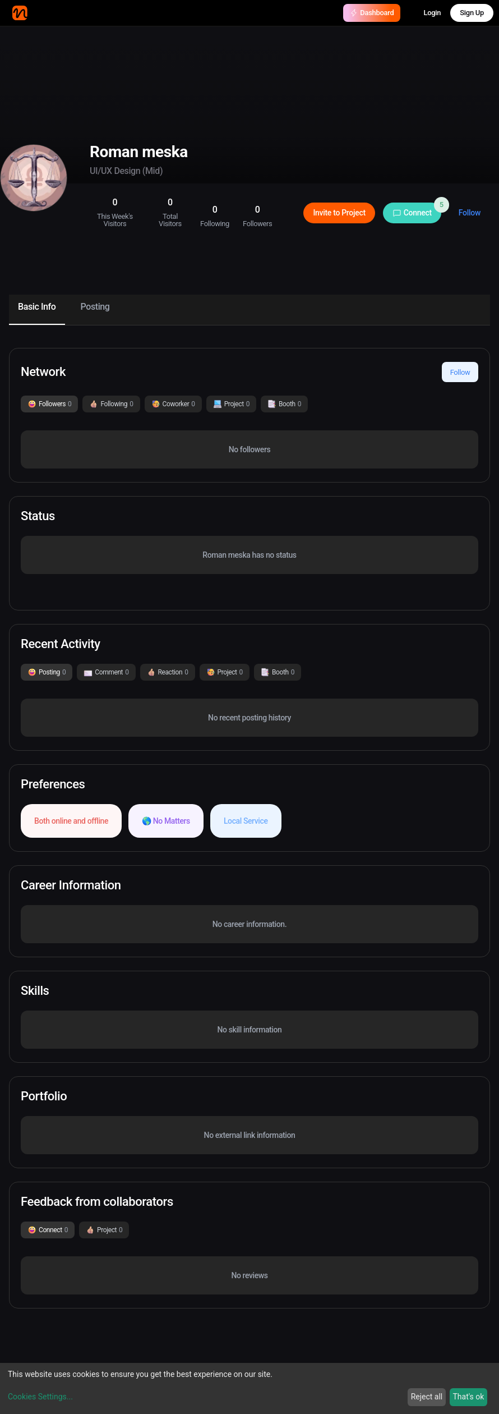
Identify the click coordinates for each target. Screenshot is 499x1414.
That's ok (468, 1396)
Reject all (427, 1396)
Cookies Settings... (40, 1396)
